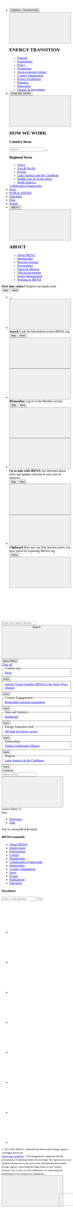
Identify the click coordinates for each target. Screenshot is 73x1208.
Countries (8, 770)
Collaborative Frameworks (26, 862)
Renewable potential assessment (25, 702)
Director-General (27, 262)
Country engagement (30, 75)
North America (26, 182)
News (12, 189)
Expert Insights (24, 684)
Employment (17, 848)
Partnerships (25, 61)
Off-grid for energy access (21, 731)
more (6, 679)
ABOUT (15, 207)
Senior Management (29, 276)
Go (40, 898)
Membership (25, 258)
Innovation (24, 86)
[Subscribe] (19, 899)
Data (12, 200)
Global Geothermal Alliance (22, 745)
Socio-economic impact (32, 72)
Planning (22, 82)
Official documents (29, 272)
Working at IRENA (29, 279)
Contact (14, 855)
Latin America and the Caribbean (37, 175)
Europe (21, 172)
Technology (24, 68)
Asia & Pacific (26, 168)
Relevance (15, 819)
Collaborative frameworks (25, 186)
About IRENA (26, 255)
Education (15, 196)
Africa (21, 164)
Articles (10, 684)
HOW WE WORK (21, 93)
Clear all (7, 664)
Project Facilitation (29, 79)
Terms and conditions (13, 1156)
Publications (17, 879)
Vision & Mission (28, 269)
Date (12, 822)
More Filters (10, 661)
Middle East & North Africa (34, 179)
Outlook (22, 58)
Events (13, 203)
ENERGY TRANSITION (24, 10)
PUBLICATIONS (20, 193)
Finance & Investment (31, 89)
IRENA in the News (47, 684)
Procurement (25, 265)
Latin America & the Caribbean (24, 760)
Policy (21, 65)
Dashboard (11, 716)
